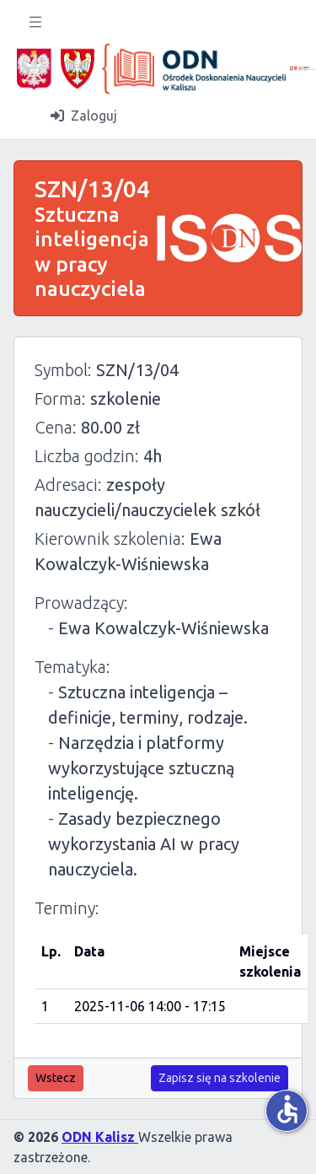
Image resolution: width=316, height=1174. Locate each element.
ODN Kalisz (100, 1136)
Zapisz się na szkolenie (219, 1078)
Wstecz (55, 1078)
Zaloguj (84, 115)
